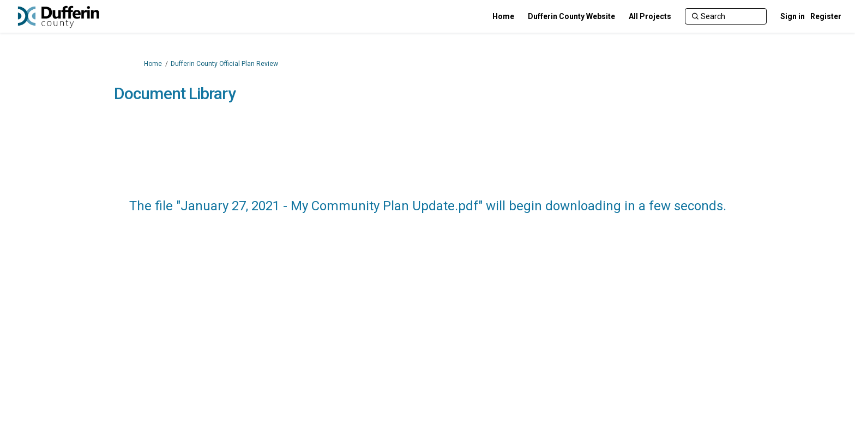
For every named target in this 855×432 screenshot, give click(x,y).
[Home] (503, 16)
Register (825, 16)
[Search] (726, 16)
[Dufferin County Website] (571, 16)
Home (153, 64)
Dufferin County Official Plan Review (224, 64)
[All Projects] (650, 16)
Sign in (792, 16)
